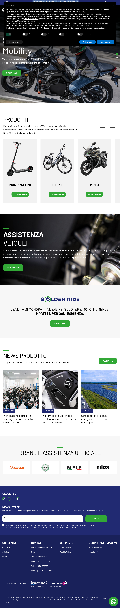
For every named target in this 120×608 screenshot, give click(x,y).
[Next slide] (113, 127)
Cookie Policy (65, 552)
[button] (113, 5)
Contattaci (11, 73)
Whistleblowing (95, 547)
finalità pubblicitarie (31, 19)
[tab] (117, 54)
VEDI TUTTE (108, 361)
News (4, 557)
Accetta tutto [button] (106, 42)
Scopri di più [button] (14, 42)
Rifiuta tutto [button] (87, 42)
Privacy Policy (65, 547)
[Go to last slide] (103, 127)
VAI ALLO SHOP (20, 194)
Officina (5, 552)
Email (42, 518)
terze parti (42, 14)
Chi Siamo (6, 547)
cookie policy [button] (80, 12)
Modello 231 (93, 552)
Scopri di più (13, 267)
